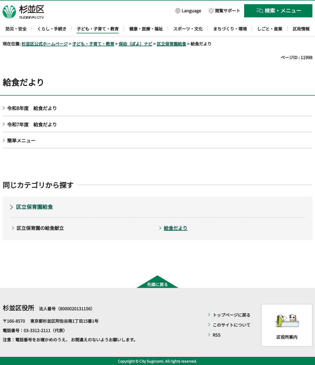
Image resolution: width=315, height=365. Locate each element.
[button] (188, 10)
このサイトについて (231, 325)
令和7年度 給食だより (32, 124)
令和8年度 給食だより (32, 108)
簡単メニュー (21, 140)
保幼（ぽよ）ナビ (135, 43)
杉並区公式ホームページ (45, 43)
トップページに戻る (231, 315)
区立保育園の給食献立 (40, 227)
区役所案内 (286, 337)
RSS (216, 335)
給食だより (175, 227)
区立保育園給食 (171, 43)
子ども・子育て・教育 (93, 43)
